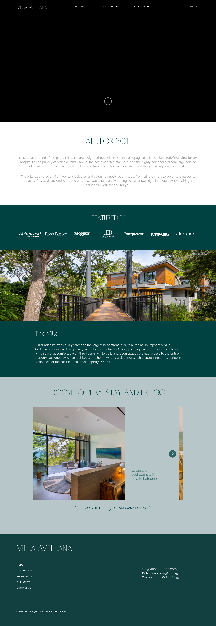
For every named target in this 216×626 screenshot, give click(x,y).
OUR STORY (23, 582)
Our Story (141, 7)
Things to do (108, 7)
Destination (76, 7)
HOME (20, 565)
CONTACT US (24, 588)
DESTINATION (24, 571)
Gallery (169, 7)
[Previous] (43, 454)
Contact (194, 7)
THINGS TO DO (25, 576)
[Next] (172, 454)
